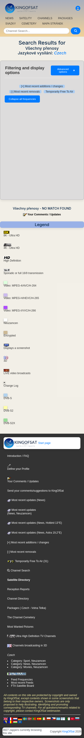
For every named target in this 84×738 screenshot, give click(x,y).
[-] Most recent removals (25, 91)
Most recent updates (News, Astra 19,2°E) (34, 532)
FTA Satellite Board (22, 685)
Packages (13, 608)
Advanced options (66, 70)
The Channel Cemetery (21, 617)
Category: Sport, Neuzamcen (28, 660)
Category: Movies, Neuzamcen (29, 667)
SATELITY (25, 18)
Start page (27, 443)
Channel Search (18, 570)
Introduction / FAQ (18, 456)
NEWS (9, 18)
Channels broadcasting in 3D (27, 645)
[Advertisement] (42, 151)
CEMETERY (29, 23)
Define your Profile (18, 467)
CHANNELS (45, 18)
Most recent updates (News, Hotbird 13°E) (34, 522)
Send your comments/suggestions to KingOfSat (35, 490)
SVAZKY (10, 23)
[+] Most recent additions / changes (42, 86)
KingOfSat (68, 731)
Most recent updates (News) (26, 500)
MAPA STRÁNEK (52, 23)
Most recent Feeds (22, 682)
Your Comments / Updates (44, 214)
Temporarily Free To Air (59, 91)
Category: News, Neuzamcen (28, 664)
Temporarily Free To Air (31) (27, 561)
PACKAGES (65, 18)
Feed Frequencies (22, 679)
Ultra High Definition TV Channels (31, 636)
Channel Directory (18, 598)
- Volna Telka (37, 608)
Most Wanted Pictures (20, 626)
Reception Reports (18, 589)
